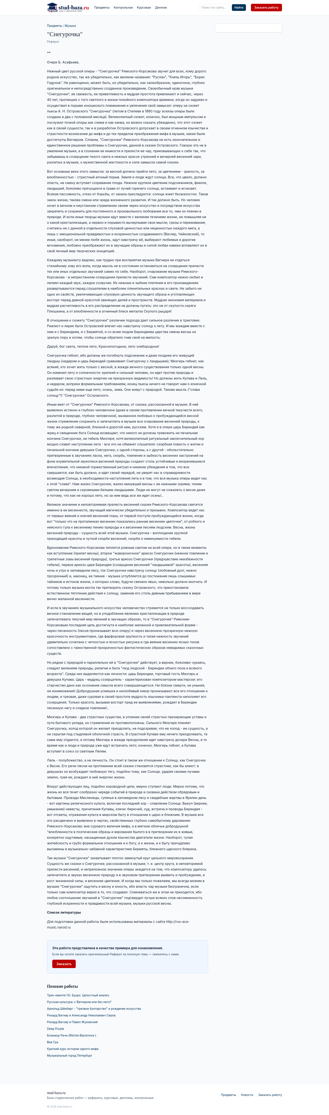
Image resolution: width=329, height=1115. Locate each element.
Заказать (64, 964)
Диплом (161, 7)
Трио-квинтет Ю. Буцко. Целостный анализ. (78, 995)
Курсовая (144, 7)
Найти (238, 7)
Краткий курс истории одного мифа (72, 1049)
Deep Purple (55, 1028)
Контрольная (123, 7)
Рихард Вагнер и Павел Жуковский (72, 1022)
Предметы (102, 7)
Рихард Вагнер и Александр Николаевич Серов (81, 1015)
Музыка (70, 25)
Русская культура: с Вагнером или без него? (79, 1002)
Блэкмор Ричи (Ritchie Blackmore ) (71, 1035)
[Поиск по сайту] (214, 7)
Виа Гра (52, 1042)
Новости (247, 1095)
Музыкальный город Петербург (69, 1055)
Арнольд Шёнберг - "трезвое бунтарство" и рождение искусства (94, 1008)
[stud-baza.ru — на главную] (68, 8)
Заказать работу (266, 7)
